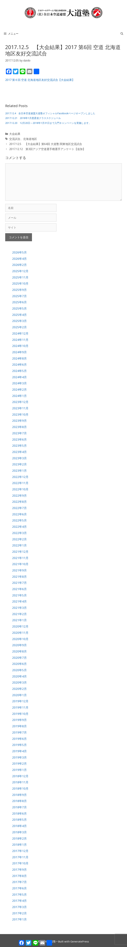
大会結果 (14, 134)
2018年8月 (19, 801)
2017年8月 (19, 876)
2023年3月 (19, 458)
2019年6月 (19, 739)
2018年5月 (19, 820)
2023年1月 (19, 471)
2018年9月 (19, 795)
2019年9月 (19, 720)
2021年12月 (20, 552)
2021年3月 (19, 608)
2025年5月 (19, 308)
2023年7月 (19, 433)
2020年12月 (20, 626)
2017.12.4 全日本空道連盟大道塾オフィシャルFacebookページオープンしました (50, 113)
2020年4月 (19, 676)
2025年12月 (20, 271)
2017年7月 (19, 882)
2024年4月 (19, 377)
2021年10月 (20, 564)
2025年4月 (19, 315)
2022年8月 (19, 502)
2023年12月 (20, 402)
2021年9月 (19, 570)
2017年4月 (19, 901)
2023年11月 (20, 408)
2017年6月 (19, 888)
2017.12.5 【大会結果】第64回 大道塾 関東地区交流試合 (45, 144)
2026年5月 (19, 252)
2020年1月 (19, 695)
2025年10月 (20, 283)
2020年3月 (19, 682)
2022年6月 (19, 514)
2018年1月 (19, 845)
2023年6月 (19, 439)
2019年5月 (19, 745)
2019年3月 (19, 757)
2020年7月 (19, 658)
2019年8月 (19, 726)
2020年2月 (19, 689)
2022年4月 (19, 527)
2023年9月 (19, 421)
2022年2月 (19, 539)
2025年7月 (19, 296)
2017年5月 (19, 894)
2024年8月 (19, 358)
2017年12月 (20, 851)
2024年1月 (19, 396)
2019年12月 (20, 701)
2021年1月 (19, 620)
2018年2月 (19, 838)
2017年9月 (19, 870)
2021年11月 (20, 558)
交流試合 (14, 139)
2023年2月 (19, 464)
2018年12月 (20, 776)
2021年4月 (19, 601)
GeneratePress (79, 941)
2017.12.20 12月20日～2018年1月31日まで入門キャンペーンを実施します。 (48, 123)
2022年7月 (19, 508)
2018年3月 (19, 832)
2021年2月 (19, 614)
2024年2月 (19, 389)
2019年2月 (19, 763)
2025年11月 (20, 277)
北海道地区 (30, 139)
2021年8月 (19, 577)
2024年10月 (20, 346)
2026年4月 (19, 259)
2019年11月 (20, 707)
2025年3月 (19, 321)
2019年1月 (19, 770)
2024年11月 (20, 340)
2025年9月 (19, 290)
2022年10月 (20, 489)
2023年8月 (19, 427)
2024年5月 (19, 371)
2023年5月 (19, 446)
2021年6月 (19, 589)
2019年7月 (19, 732)
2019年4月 (19, 751)
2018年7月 (19, 807)
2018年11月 (20, 782)
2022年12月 (20, 477)
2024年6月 (19, 364)
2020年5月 (19, 670)
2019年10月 (20, 714)
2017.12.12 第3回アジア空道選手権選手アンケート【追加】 (47, 149)
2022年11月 (20, 483)
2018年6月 (19, 813)
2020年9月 (19, 645)
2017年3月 (19, 907)
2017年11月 (20, 857)
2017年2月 (19, 913)
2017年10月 (20, 863)
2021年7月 (19, 583)
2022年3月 (19, 533)
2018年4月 (19, 826)
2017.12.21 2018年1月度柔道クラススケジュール (33, 118)
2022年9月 (19, 496)
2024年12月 (20, 333)
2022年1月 (19, 545)
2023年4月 (19, 452)
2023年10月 (20, 414)
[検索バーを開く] (122, 33)
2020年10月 (20, 639)
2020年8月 (19, 651)
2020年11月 (20, 633)
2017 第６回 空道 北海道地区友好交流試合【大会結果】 (40, 80)
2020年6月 (19, 664)
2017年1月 (19, 919)
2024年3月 (19, 383)
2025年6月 (19, 302)
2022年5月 (19, 520)
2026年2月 (19, 265)
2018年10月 (20, 788)
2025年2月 (19, 327)
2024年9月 (19, 352)
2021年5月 (19, 595)
